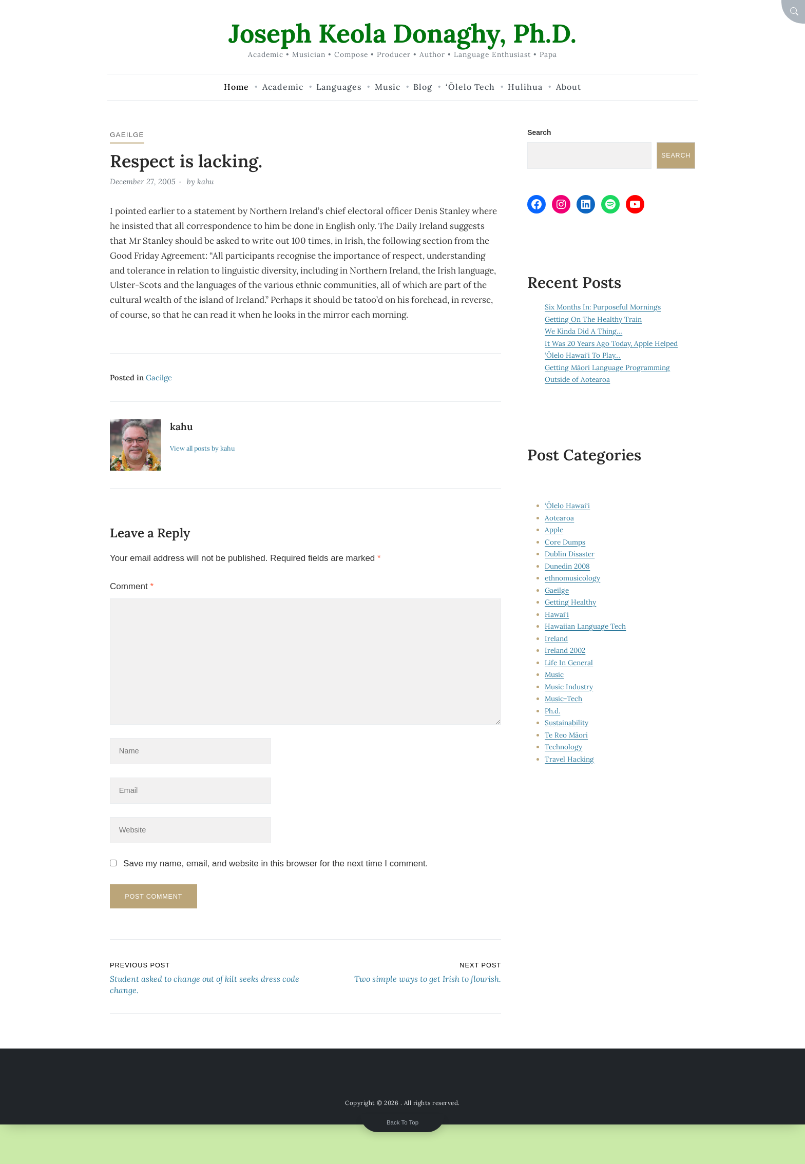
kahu (206, 181)
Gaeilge (127, 134)
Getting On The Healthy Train (593, 319)
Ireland (556, 638)
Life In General (569, 662)
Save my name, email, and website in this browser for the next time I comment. (275, 865)
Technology (563, 746)
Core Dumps (565, 542)
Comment (132, 585)
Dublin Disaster (570, 553)
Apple (554, 529)
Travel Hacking (569, 759)
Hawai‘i (557, 614)
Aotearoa (559, 517)
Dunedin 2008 (568, 566)
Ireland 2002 (565, 650)
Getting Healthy (571, 602)
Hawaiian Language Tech (585, 626)
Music (554, 674)
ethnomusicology (572, 578)
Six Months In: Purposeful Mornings (603, 307)
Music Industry (569, 686)
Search (539, 132)
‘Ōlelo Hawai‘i (567, 505)
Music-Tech (564, 698)
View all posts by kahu (203, 447)
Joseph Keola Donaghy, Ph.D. (402, 33)
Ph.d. (552, 710)
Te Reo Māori (566, 735)
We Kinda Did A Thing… (583, 331)
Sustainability (566, 722)
